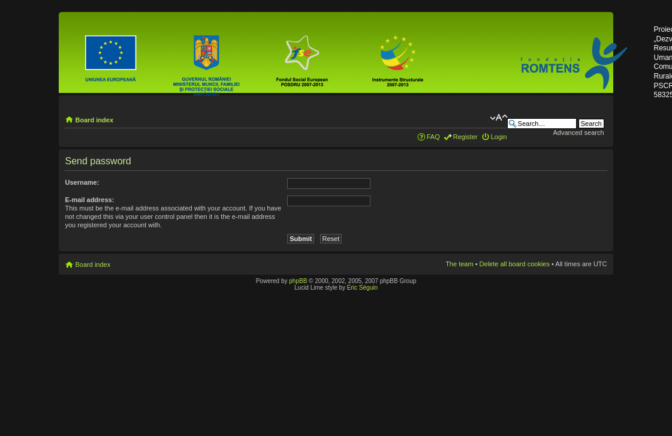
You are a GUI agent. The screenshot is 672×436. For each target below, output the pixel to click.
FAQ (433, 136)
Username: (82, 182)
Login (499, 136)
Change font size (498, 117)
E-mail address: (89, 199)
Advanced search (578, 132)
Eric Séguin (362, 287)
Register (465, 136)
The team (459, 263)
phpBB (298, 281)
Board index (94, 120)
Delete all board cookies (515, 263)
